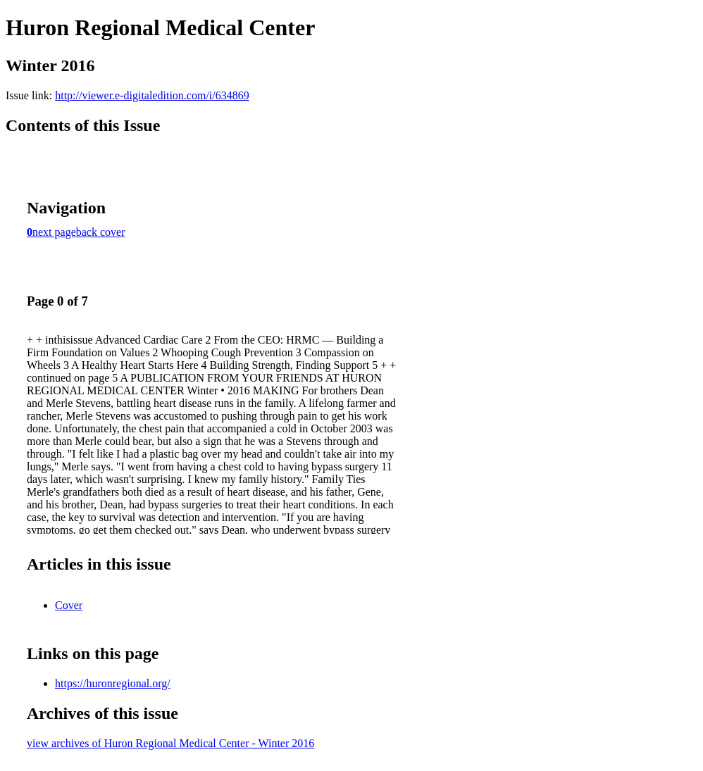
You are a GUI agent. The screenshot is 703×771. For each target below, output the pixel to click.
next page (54, 232)
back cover (100, 232)
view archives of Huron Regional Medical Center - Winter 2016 (170, 743)
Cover (68, 605)
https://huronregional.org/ (112, 683)
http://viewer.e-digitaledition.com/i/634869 (152, 95)
